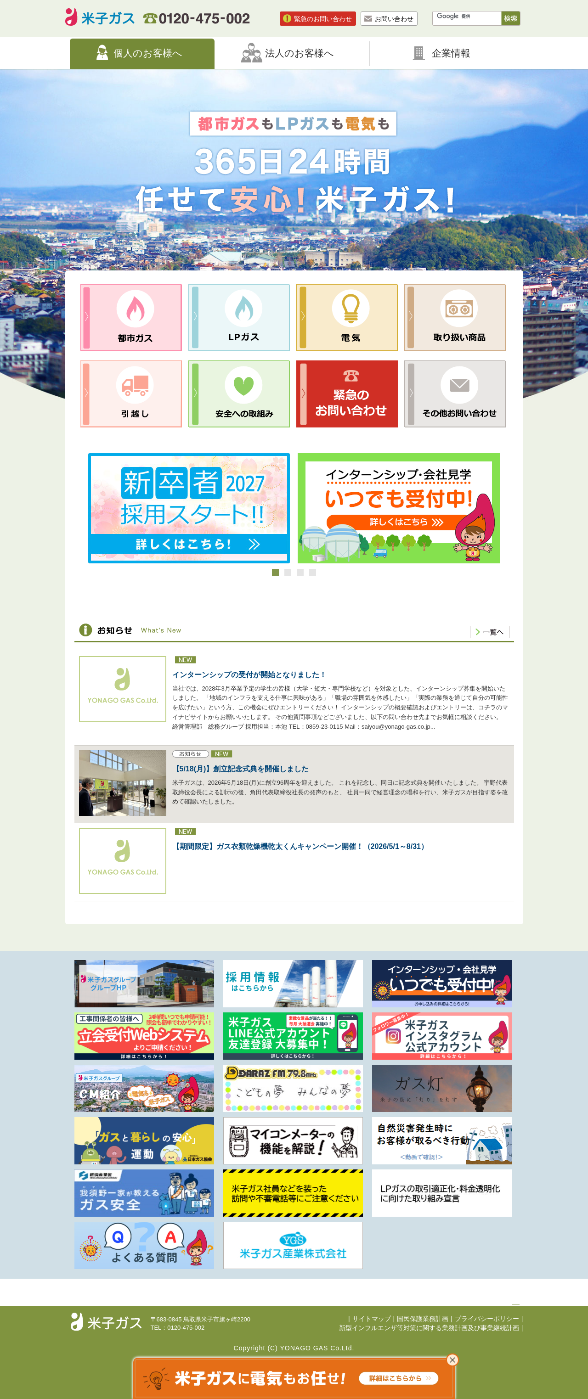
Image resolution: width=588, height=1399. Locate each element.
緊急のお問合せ (347, 393)
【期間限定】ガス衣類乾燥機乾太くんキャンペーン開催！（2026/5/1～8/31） (300, 846)
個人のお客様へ (147, 53)
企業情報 (451, 53)
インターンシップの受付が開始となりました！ (249, 675)
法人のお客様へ (299, 53)
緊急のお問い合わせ (323, 18)
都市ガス (131, 317)
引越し (131, 393)
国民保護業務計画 (422, 1318)
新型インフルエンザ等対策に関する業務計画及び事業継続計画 (429, 1328)
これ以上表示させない (452, 1360)
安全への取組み (239, 393)
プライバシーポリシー (487, 1318)
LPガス (239, 317)
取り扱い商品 (455, 317)
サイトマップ (371, 1318)
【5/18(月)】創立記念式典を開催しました (240, 769)
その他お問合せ (455, 393)
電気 (347, 317)
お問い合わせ (394, 18)
